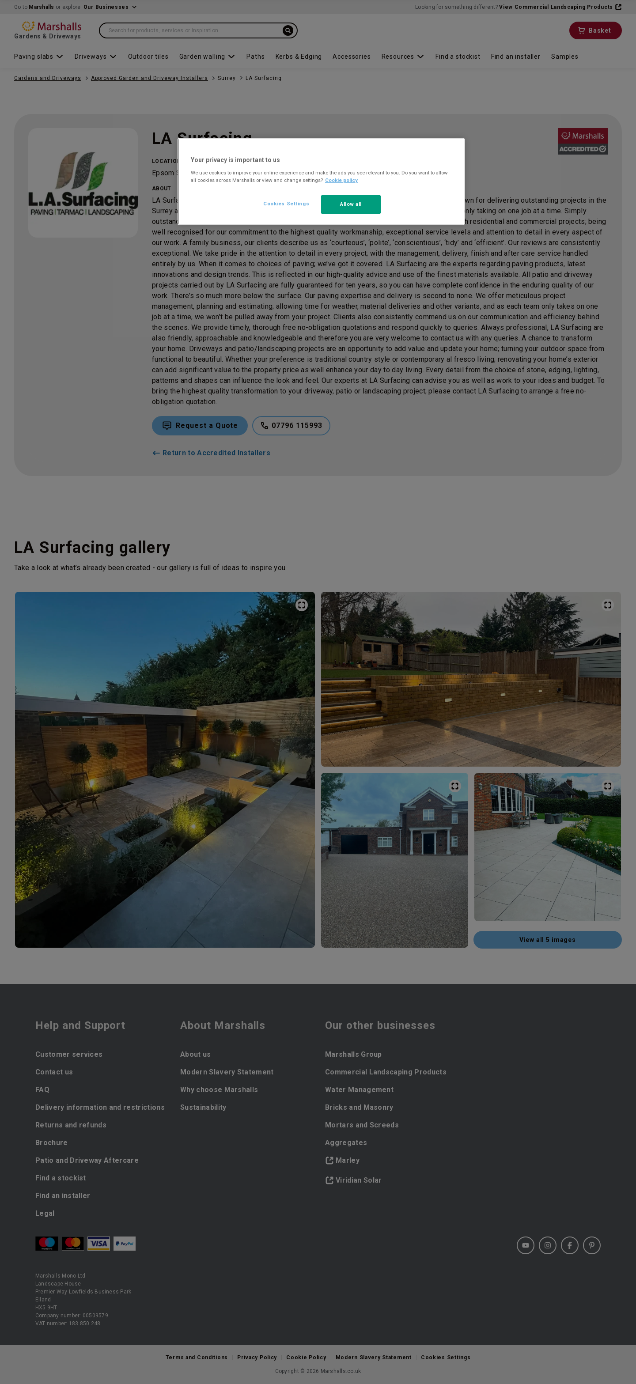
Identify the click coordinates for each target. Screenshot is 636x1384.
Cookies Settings (286, 203)
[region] (321, 181)
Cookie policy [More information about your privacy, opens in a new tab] (341, 180)
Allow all (351, 204)
